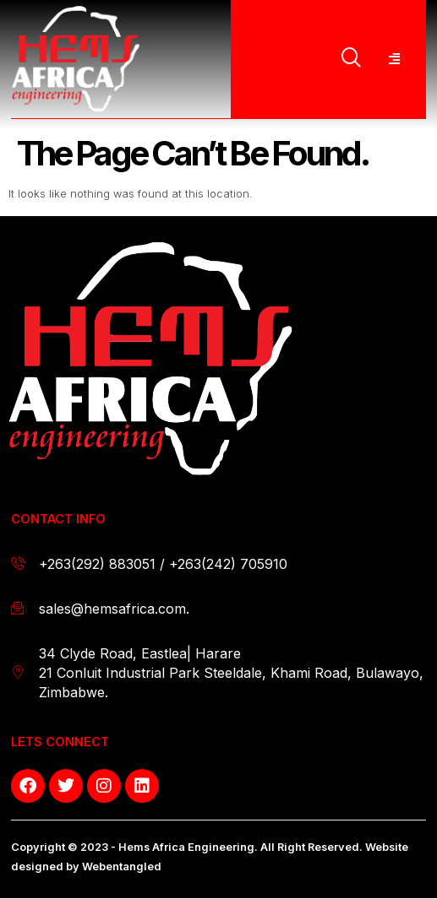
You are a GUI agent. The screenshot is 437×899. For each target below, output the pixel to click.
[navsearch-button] (352, 59)
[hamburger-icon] (394, 59)
